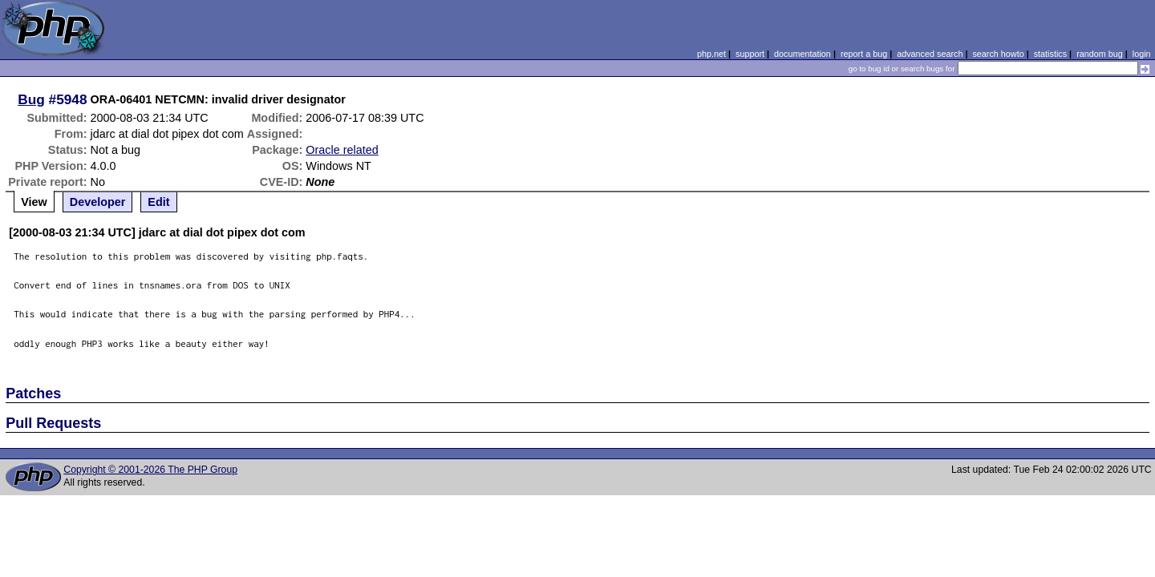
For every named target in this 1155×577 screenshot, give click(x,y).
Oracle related (342, 149)
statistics (1050, 54)
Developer (98, 202)
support (750, 54)
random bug (1099, 54)
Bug (31, 99)
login (1142, 54)
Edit (158, 202)
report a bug (864, 54)
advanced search (929, 54)
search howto (997, 54)
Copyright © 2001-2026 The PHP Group (150, 469)
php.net (711, 54)
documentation (802, 54)
